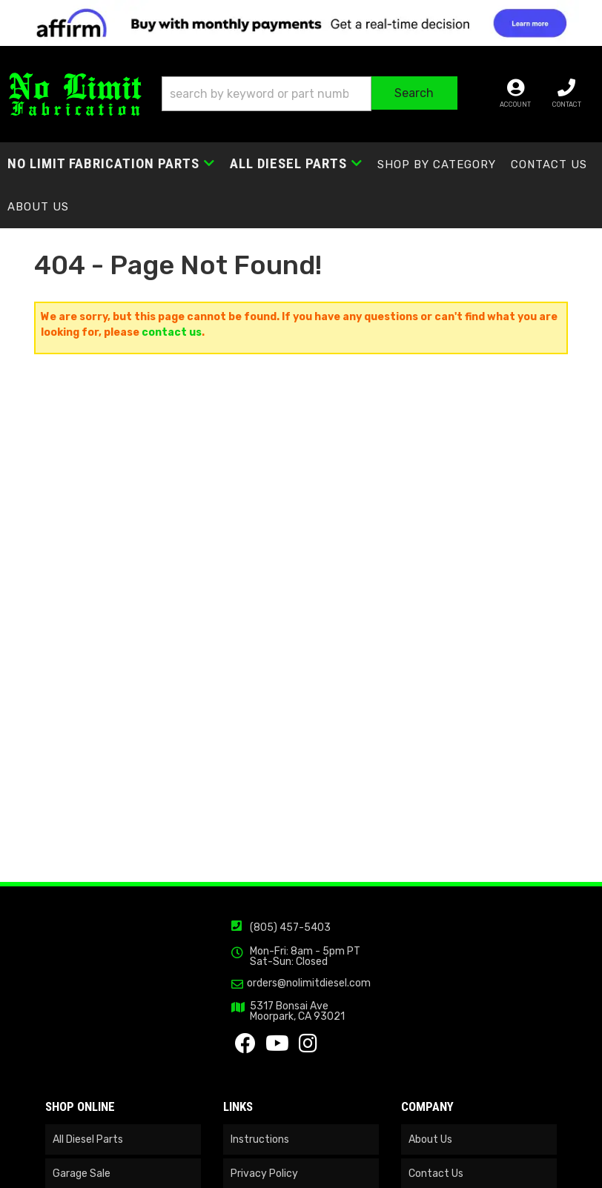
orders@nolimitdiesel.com (309, 983)
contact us (172, 332)
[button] (309, 93)
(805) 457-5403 (290, 927)
